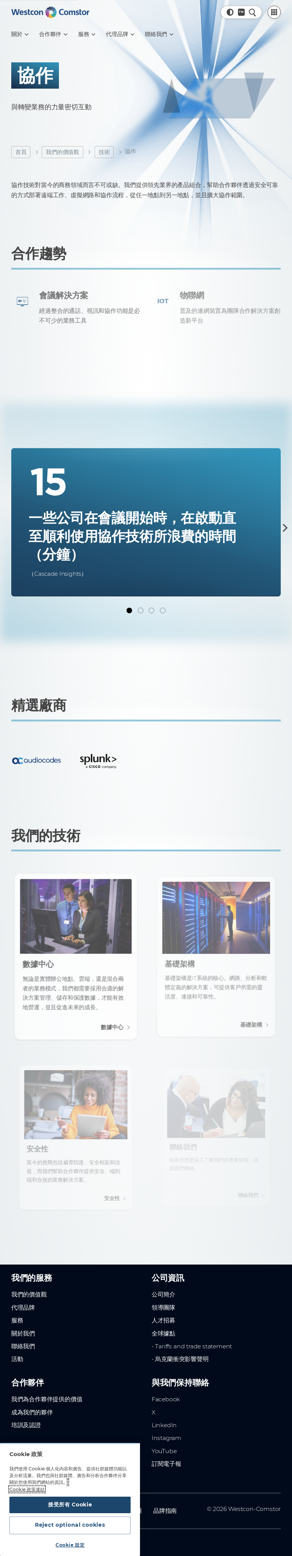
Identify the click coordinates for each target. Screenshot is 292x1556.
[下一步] (283, 528)
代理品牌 (23, 1305)
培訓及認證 (26, 1422)
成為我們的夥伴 (32, 1410)
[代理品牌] (120, 34)
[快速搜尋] (252, 12)
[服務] (86, 34)
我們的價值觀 (62, 152)
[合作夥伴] (53, 34)
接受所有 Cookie (70, 1503)
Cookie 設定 (70, 1545)
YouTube (164, 1448)
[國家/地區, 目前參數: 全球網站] (241, 12)
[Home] (50, 12)
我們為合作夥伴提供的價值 (47, 1397)
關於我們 (23, 1331)
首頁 (21, 152)
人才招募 (163, 1318)
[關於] (19, 34)
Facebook (166, 1397)
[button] (230, 12)
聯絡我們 (23, 1344)
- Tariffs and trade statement (192, 1344)
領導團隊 (163, 1305)
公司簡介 (163, 1292)
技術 (104, 152)
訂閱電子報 (166, 1461)
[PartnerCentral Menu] (274, 12)
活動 (17, 1357)
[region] (70, 1498)
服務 (17, 1318)
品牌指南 (165, 1508)
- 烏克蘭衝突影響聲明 (180, 1357)
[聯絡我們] (159, 34)
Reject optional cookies (70, 1524)
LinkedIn (164, 1422)
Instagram (166, 1436)
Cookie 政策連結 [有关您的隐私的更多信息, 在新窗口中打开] (27, 1487)
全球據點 (163, 1331)
